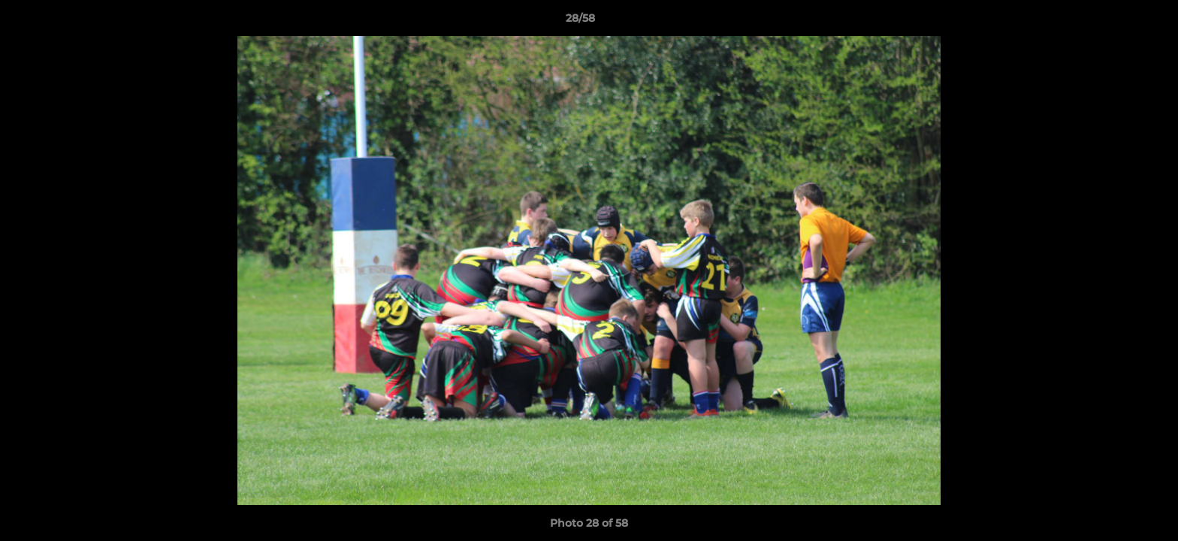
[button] (1115, 22)
